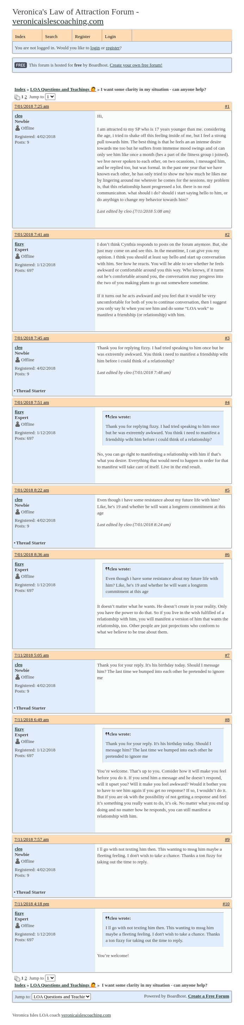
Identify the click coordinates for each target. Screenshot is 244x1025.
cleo (19, 115)
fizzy (19, 243)
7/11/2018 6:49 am (31, 719)
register (113, 47)
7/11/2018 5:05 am (31, 655)
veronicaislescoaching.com (58, 21)
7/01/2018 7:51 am (31, 402)
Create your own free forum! (136, 65)
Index (20, 36)
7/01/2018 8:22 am (31, 490)
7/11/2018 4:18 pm (31, 903)
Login (110, 36)
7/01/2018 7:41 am (31, 234)
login (95, 47)
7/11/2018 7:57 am (31, 839)
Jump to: (53, 996)
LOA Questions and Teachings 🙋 (63, 89)
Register (82, 36)
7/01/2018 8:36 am (31, 554)
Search (51, 36)
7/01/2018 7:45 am (31, 337)
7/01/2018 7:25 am (31, 106)
